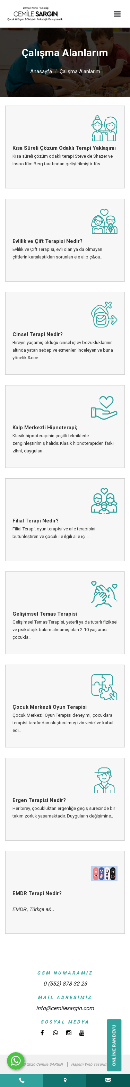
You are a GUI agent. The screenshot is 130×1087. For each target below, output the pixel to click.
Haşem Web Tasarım (89, 1064)
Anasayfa (41, 71)
